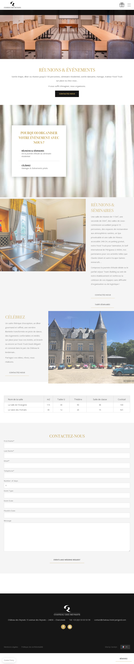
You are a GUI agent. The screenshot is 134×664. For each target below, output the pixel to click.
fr (126, 647)
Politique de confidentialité (32, 647)
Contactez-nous (67, 94)
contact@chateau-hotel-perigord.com (110, 620)
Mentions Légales (11, 647)
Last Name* (9, 451)
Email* (7, 461)
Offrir (122, 5)
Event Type (8, 491)
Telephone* (9, 471)
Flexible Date (9, 511)
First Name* (9, 441)
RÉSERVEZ (123, 658)
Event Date (8, 501)
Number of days (11, 481)
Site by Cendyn (111, 647)
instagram (70, 627)
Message (8, 521)
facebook (63, 627)
